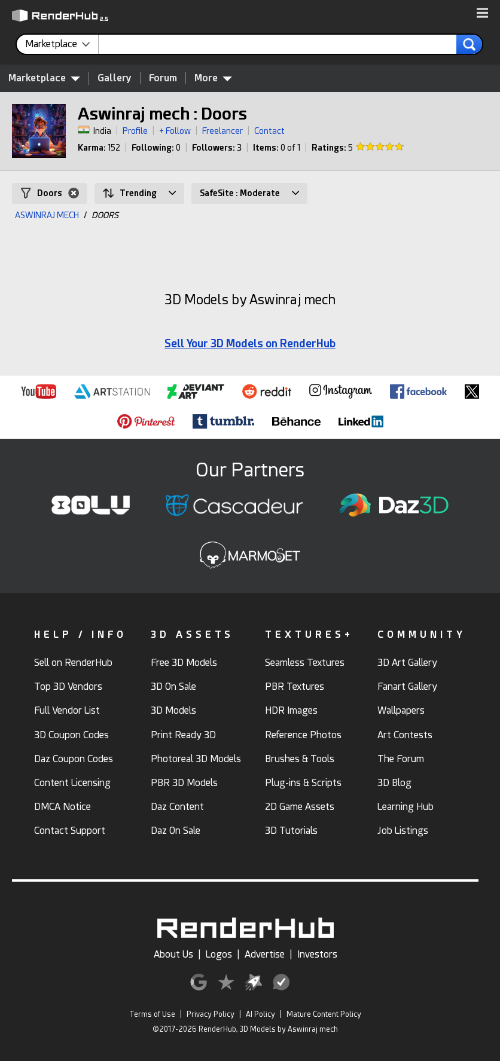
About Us (173, 954)
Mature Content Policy (323, 1014)
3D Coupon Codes (71, 735)
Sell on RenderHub (73, 662)
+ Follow (175, 131)
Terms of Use (152, 1014)
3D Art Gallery (407, 662)
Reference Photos (303, 735)
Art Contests (404, 735)
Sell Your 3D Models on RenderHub (250, 343)
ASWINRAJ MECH (47, 215)
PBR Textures (294, 686)
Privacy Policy (210, 1014)
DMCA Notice (62, 806)
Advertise (265, 954)
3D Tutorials (291, 830)
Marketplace (44, 78)
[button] (482, 13)
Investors (317, 954)
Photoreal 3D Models (196, 759)
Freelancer (222, 131)
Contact (269, 131)
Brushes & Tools (299, 759)
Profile (135, 131)
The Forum (400, 759)
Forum (163, 78)
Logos (219, 954)
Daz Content (177, 806)
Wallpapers (401, 710)
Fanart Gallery (407, 686)
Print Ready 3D (183, 735)
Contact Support (69, 830)
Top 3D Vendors (68, 686)
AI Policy (260, 1014)
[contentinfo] (62, 44)
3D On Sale (173, 686)
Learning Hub (405, 806)
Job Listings (402, 830)
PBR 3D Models (184, 782)
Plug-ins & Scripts (303, 782)
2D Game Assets (299, 806)
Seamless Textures (304, 662)
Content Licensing (72, 782)
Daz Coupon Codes (73, 759)
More (213, 78)
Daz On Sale (175, 830)
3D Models (173, 710)
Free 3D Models (184, 662)
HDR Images (291, 710)
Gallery (114, 78)
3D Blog (394, 782)
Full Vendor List (67, 710)
